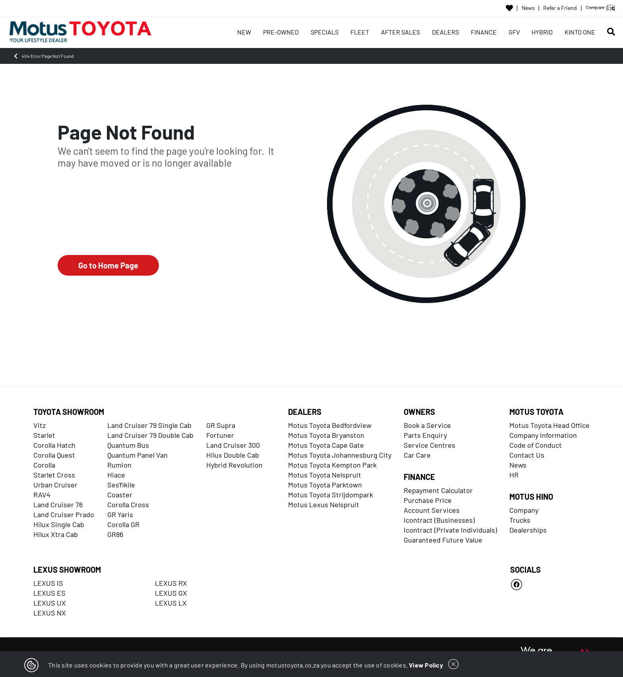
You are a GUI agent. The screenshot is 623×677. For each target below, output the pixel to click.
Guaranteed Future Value (443, 539)
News (528, 8)
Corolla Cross (128, 504)
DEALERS (445, 32)
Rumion (119, 464)
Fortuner (220, 435)
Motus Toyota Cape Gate (326, 445)
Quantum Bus (128, 445)
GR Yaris (120, 514)
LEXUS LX (171, 602)
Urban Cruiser (55, 484)
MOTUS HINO (531, 496)
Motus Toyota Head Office (549, 425)
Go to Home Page (108, 265)
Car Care (417, 455)
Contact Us (526, 455)
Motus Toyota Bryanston (326, 435)
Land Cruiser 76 (58, 504)
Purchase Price (428, 500)
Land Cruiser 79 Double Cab (150, 435)
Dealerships (528, 529)
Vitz (39, 425)
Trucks (519, 520)
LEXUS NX (49, 612)
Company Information (543, 435)
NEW (244, 32)
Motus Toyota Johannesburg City (339, 455)
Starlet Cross (54, 474)
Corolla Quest (54, 455)
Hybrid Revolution (234, 464)
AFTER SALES (400, 32)
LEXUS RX (171, 583)
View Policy (426, 665)
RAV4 (41, 494)
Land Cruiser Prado (63, 514)
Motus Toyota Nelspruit (324, 474)
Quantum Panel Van (137, 455)
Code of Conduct (535, 445)
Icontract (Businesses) (439, 520)
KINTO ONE (580, 32)
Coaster (119, 494)
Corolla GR (123, 524)
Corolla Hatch (54, 445)
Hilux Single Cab (58, 524)
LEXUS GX (171, 593)
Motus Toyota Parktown (325, 484)
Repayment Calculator (438, 490)
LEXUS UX (49, 602)
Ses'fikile (121, 484)
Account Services (432, 510)
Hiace (116, 474)
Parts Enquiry (425, 435)
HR (514, 474)
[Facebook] (550, 584)
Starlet (44, 435)
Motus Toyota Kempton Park (332, 464)
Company (523, 510)
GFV (514, 32)
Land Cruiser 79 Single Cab (149, 425)
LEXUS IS (48, 583)
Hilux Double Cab (232, 455)
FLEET (359, 32)
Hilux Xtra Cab (55, 534)
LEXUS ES (49, 593)
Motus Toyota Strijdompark (330, 494)
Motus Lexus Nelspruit (323, 504)
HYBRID (542, 32)
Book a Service (427, 425)
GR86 (115, 534)
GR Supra (220, 425)
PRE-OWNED (281, 32)
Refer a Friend (560, 8)
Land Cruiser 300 (233, 445)
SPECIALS (325, 32)
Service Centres (429, 445)
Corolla (44, 464)
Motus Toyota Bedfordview (329, 425)
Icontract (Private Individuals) (450, 529)
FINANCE (484, 32)
